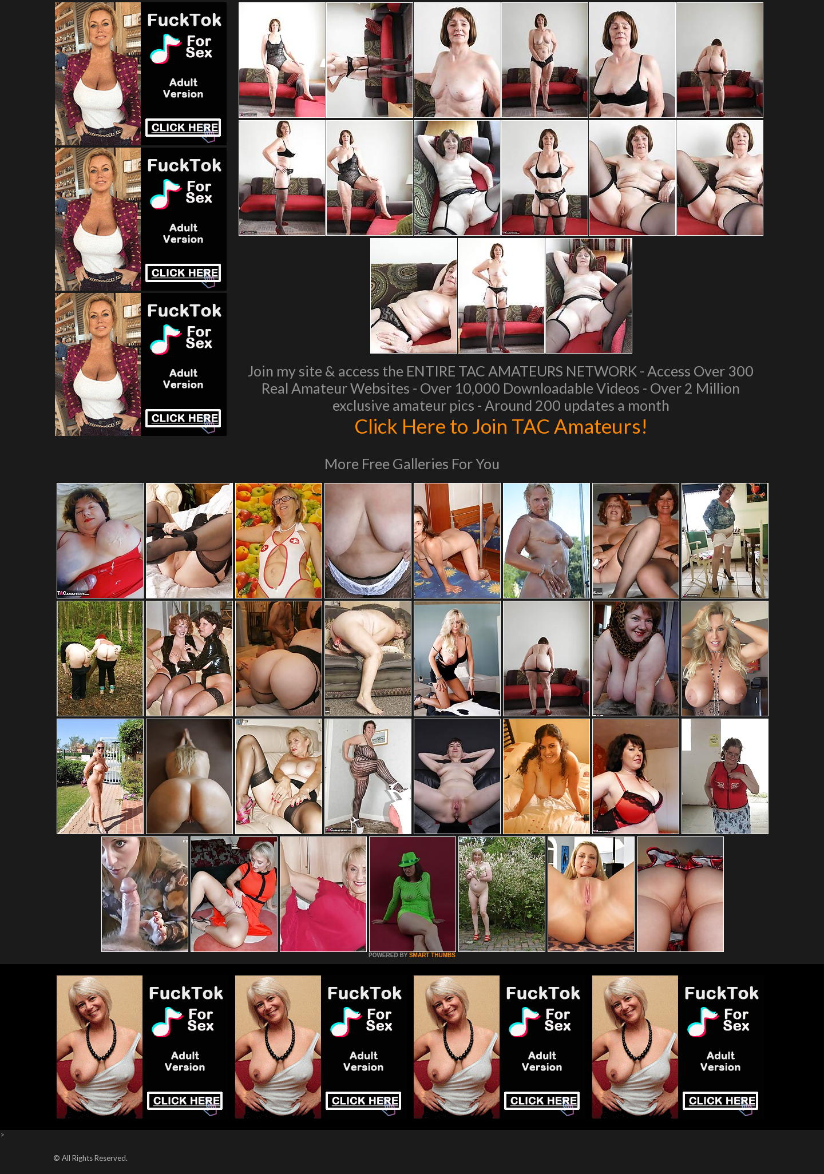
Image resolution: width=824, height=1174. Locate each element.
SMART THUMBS (432, 955)
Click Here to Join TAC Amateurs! (501, 426)
